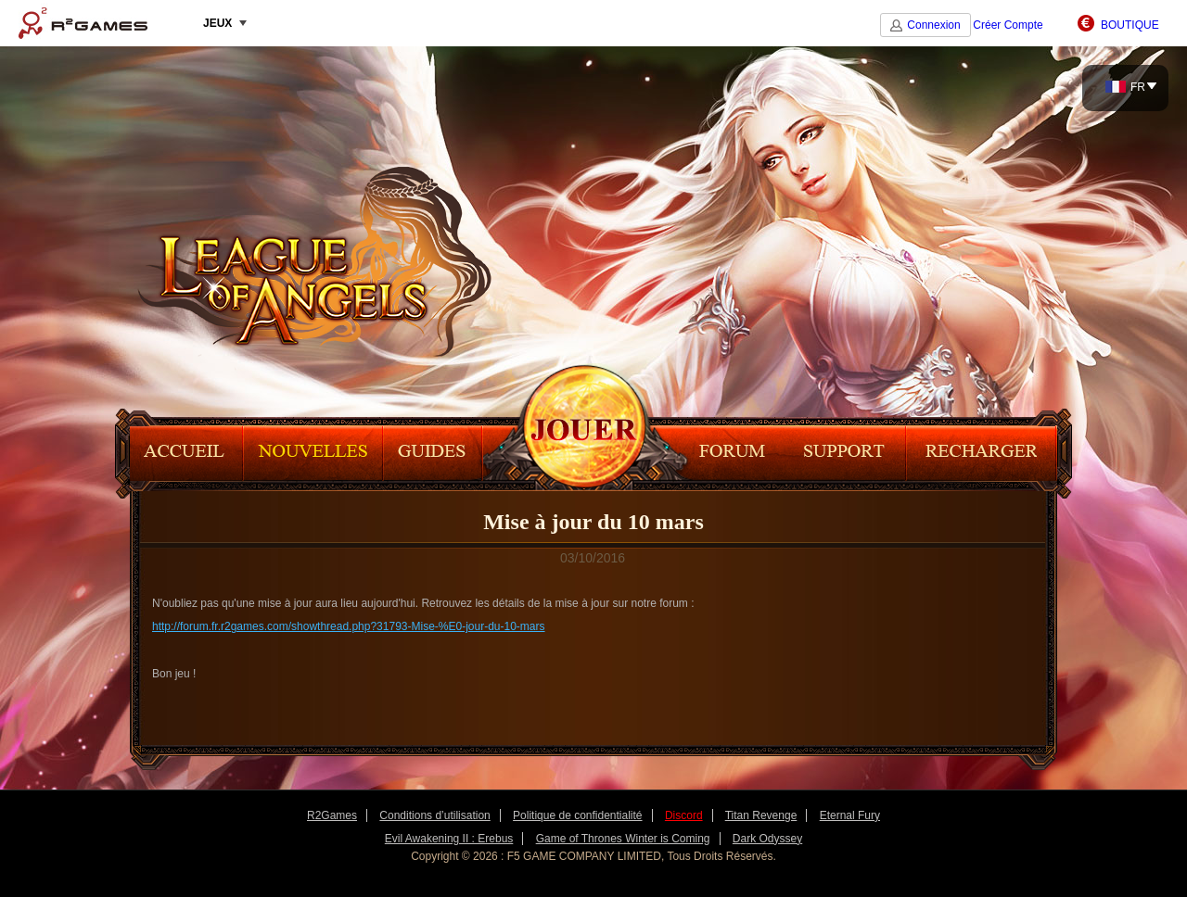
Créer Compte (1007, 25)
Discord (684, 815)
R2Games (83, 23)
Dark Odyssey (767, 838)
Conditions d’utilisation (434, 815)
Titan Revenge (761, 815)
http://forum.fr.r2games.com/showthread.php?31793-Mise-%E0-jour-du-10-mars (348, 626)
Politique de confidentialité (577, 815)
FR (1125, 87)
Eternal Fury (850, 815)
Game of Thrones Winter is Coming (623, 838)
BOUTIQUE (1130, 25)
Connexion (933, 25)
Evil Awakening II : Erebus (449, 838)
